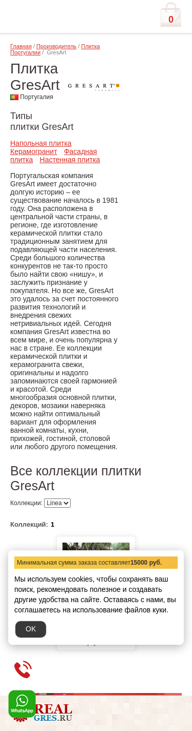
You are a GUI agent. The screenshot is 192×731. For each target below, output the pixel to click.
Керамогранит (33, 151)
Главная (21, 46)
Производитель (56, 46)
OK (31, 629)
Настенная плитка (70, 160)
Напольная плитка (41, 143)
